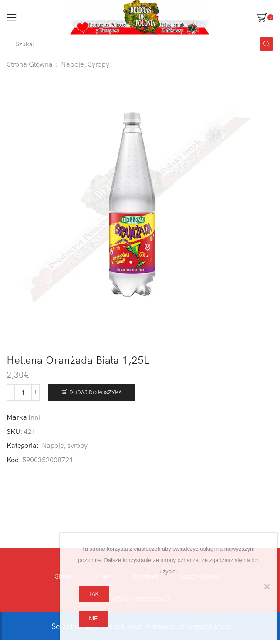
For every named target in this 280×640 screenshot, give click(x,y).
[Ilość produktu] (23, 392)
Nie (93, 619)
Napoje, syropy (85, 64)
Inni (34, 417)
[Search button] (266, 44)
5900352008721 (47, 459)
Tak (93, 594)
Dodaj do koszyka (95, 392)
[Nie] (266, 586)
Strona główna (30, 64)
